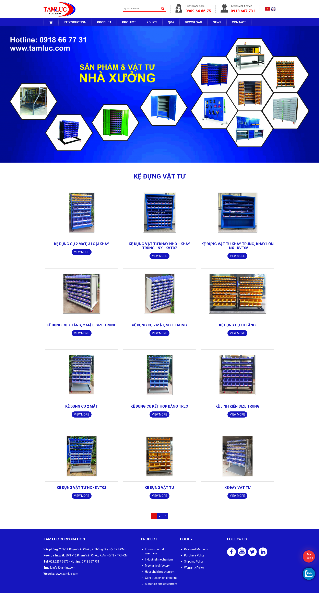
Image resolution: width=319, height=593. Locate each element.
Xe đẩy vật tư (237, 487)
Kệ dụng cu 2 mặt (81, 406)
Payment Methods (196, 549)
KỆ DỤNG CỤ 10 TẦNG (237, 325)
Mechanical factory (157, 565)
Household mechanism (160, 571)
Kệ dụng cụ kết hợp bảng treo (159, 406)
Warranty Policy (194, 567)
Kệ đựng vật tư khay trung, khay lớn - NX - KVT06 (237, 246)
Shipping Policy (193, 561)
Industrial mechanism (159, 559)
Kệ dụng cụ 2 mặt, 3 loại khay (81, 244)
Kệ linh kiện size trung (237, 406)
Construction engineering (161, 577)
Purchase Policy (194, 555)
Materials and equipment (161, 583)
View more (81, 252)
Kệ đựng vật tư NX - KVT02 (81, 487)
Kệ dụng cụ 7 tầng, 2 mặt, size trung (82, 325)
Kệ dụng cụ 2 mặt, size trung (159, 325)
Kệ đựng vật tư (159, 487)
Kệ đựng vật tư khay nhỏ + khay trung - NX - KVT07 (159, 246)
